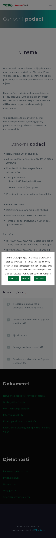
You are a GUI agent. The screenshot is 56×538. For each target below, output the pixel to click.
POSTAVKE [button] (40, 278)
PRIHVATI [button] (13, 278)
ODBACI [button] (25, 278)
